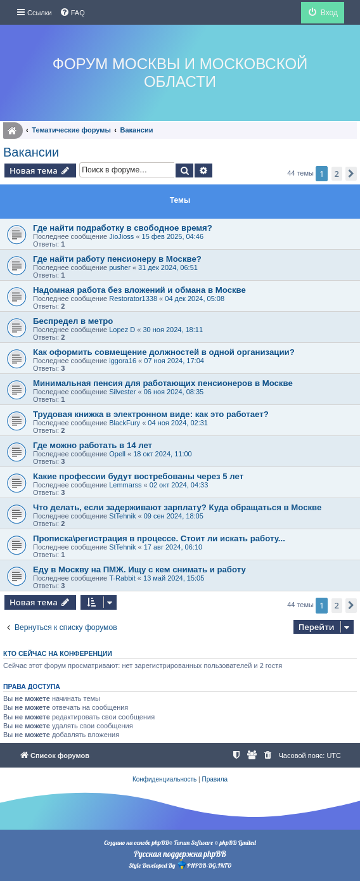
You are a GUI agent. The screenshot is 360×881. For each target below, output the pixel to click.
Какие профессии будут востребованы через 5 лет (138, 476)
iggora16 (122, 360)
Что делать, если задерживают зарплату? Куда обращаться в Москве (177, 507)
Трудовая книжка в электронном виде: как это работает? (151, 414)
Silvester (122, 391)
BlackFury (124, 423)
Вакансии (31, 152)
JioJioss (121, 236)
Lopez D (122, 329)
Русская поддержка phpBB (180, 854)
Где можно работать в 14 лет (92, 445)
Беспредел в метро (73, 321)
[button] (351, 174)
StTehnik (122, 516)
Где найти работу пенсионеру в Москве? (117, 259)
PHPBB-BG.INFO (204, 864)
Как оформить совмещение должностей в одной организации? (164, 352)
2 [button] (337, 173)
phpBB (160, 843)
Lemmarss (125, 485)
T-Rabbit (122, 578)
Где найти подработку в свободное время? (122, 228)
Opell (117, 454)
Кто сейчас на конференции (57, 653)
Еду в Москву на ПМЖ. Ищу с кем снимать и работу (139, 569)
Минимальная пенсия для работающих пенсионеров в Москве (163, 383)
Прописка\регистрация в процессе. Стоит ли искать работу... (159, 538)
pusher (120, 267)
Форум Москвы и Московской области (180, 72)
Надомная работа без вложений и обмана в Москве (139, 290)
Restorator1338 (133, 298)
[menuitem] (72, 12)
